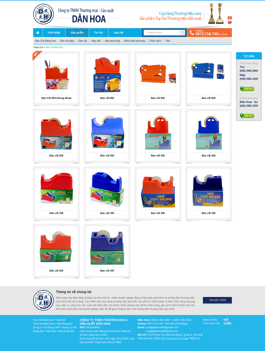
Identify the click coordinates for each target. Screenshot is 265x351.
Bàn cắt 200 (56, 270)
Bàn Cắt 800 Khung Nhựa (56, 98)
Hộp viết (96, 40)
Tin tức (98, 32)
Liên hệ (118, 32)
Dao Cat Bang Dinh (43, 323)
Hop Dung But (64, 323)
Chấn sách (155, 40)
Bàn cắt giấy (67, 40)
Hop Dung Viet (66, 331)
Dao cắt (82, 40)
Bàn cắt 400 (158, 155)
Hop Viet (51, 331)
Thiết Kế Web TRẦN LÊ (151, 338)
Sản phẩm (77, 32)
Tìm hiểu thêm (217, 300)
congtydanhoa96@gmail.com (162, 327)
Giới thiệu (54, 32)
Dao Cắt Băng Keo (43, 320)
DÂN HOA (43, 14)
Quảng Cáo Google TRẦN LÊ (183, 338)
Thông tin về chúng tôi (74, 292)
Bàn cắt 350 (56, 213)
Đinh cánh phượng (134, 40)
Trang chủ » (39, 47)
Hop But (60, 320)
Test (167, 40)
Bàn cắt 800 (107, 98)
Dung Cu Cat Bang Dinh (46, 327)
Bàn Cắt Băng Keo (45, 40)
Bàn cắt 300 (158, 213)
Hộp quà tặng (112, 40)
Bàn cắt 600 (158, 98)
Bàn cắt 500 (56, 155)
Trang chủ (37, 32)
